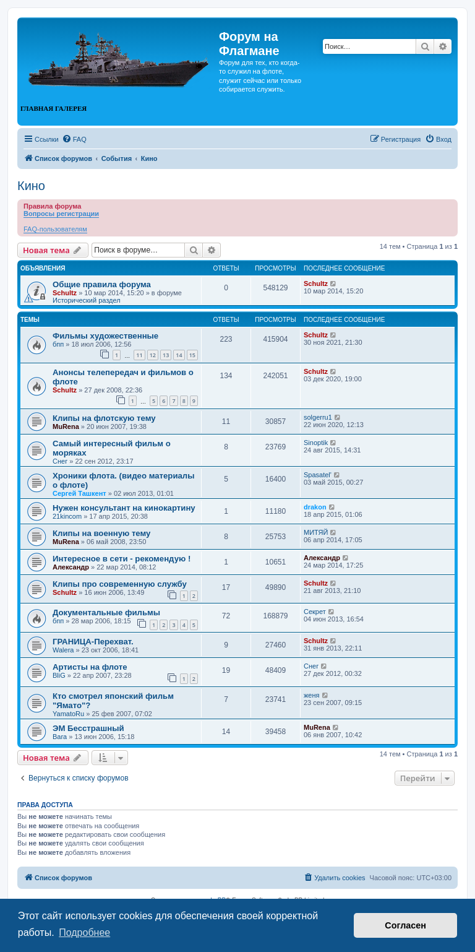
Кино (31, 186)
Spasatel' (318, 474)
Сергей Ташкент (79, 493)
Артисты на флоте (90, 667)
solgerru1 (318, 417)
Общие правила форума (102, 284)
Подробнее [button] (84, 932)
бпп (58, 344)
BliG (59, 675)
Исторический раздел (87, 300)
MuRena (66, 426)
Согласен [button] (405, 925)
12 (153, 355)
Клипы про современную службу (120, 584)
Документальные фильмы (106, 612)
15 (192, 355)
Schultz (65, 292)
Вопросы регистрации (61, 213)
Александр (71, 567)
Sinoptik (316, 442)
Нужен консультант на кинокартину (124, 508)
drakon (315, 507)
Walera (63, 650)
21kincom (67, 516)
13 (166, 355)
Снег (60, 461)
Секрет (315, 611)
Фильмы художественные (105, 335)
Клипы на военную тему (101, 533)
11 (139, 355)
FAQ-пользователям (55, 229)
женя (312, 695)
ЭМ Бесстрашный (88, 728)
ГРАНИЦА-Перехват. (93, 641)
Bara (60, 736)
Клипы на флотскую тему (104, 418)
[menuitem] (74, 139)
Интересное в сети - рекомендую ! (121, 558)
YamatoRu (68, 713)
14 (179, 355)
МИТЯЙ (316, 532)
